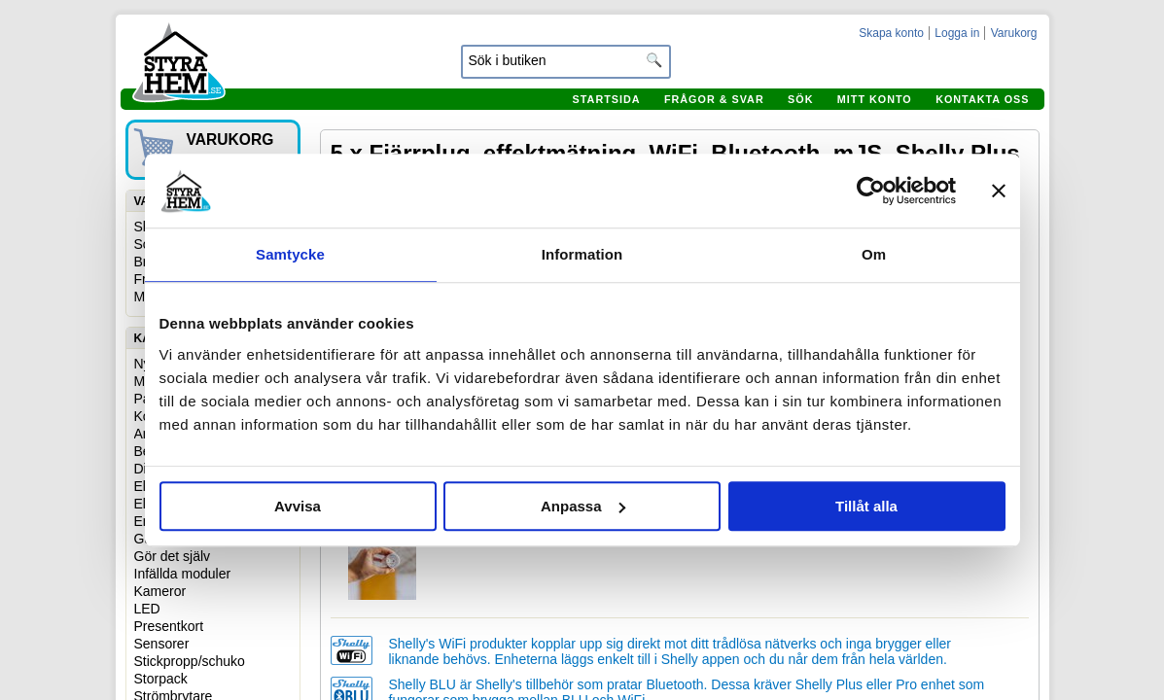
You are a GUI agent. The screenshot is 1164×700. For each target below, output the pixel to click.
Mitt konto (874, 99)
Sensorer (162, 643)
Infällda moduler (182, 573)
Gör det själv (172, 556)
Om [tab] (874, 254)
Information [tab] (582, 254)
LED (147, 608)
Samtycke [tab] (290, 254)
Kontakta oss (982, 99)
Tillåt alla (866, 506)
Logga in (957, 33)
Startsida (607, 99)
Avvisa (297, 506)
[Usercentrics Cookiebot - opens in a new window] (871, 190)
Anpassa (583, 506)
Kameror (160, 591)
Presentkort (169, 626)
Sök (800, 99)
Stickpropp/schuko (189, 661)
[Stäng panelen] (998, 190)
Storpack (161, 678)
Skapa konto (891, 33)
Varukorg (1014, 33)
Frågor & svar (714, 99)
